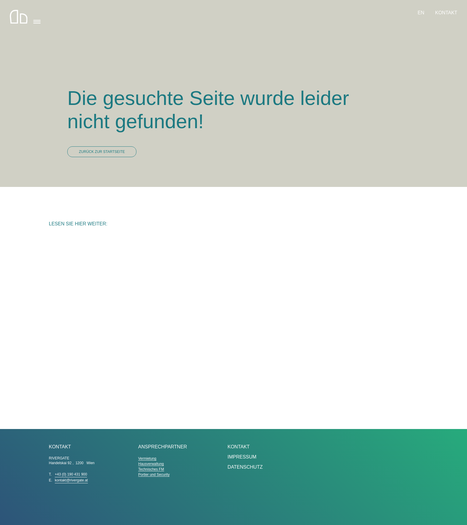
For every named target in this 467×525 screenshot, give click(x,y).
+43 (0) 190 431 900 (71, 474)
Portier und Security (153, 475)
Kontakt (446, 12)
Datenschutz (245, 467)
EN (422, 12)
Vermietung (147, 458)
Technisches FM (151, 469)
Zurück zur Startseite (102, 152)
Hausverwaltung (151, 464)
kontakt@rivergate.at (71, 480)
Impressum (242, 456)
